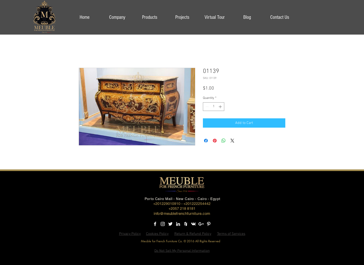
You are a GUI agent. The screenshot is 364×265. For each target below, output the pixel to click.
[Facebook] (155, 224)
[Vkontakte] (193, 224)
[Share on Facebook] (206, 140)
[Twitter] (170, 224)
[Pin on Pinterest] (215, 140)
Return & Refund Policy (192, 234)
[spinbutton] (213, 107)
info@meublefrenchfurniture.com (182, 213)
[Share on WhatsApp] (223, 140)
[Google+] (201, 224)
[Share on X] (232, 140)
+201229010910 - (168, 203)
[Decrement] (206, 107)
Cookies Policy (157, 234)
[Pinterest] (208, 224)
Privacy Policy (130, 234)
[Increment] (221, 107)
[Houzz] (185, 224)
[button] (117, 17)
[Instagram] (163, 224)
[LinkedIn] (178, 224)
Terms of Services (231, 234)
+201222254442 (197, 203)
